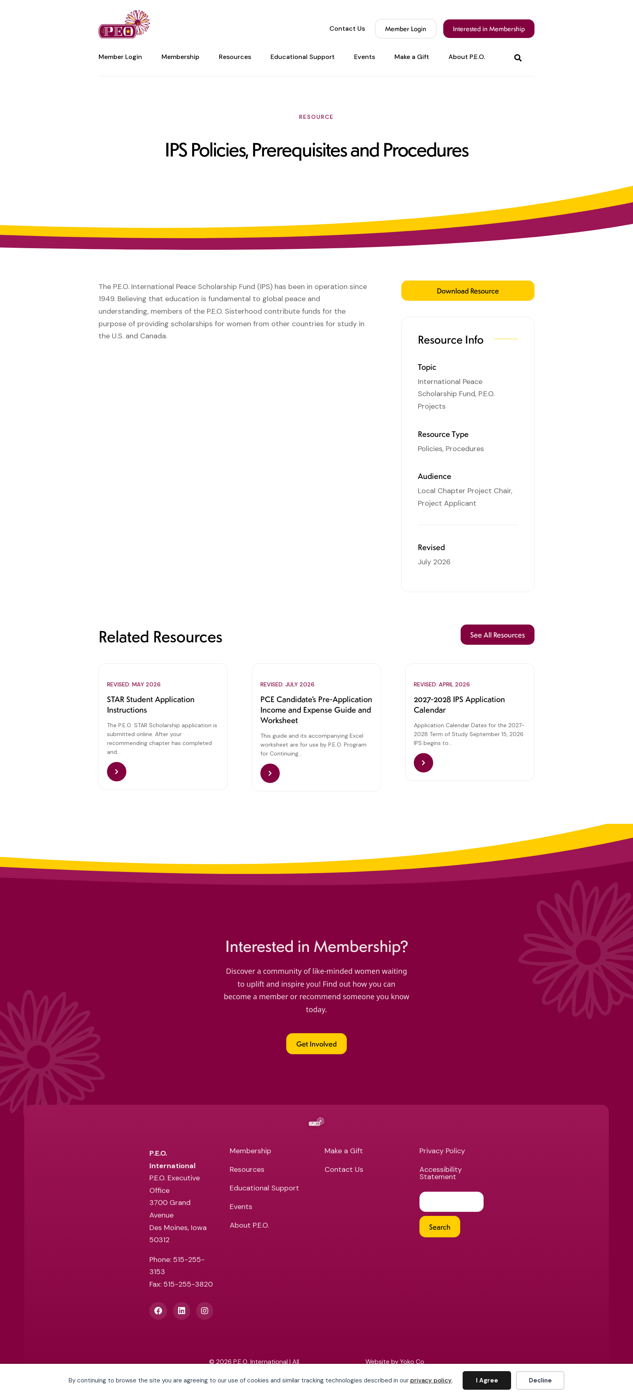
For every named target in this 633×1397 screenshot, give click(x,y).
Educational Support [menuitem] (302, 57)
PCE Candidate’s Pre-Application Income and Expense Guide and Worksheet (316, 710)
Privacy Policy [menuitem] (442, 1154)
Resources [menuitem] (235, 57)
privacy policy (431, 1380)
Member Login (405, 28)
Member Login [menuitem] (120, 57)
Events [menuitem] (364, 57)
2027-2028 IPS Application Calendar (459, 705)
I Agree (487, 1380)
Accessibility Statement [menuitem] (440, 1176)
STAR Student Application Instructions (151, 705)
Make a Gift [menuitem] (411, 57)
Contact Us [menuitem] (347, 28)
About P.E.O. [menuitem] (467, 57)
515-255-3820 (188, 1287)
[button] (519, 57)
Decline (540, 1380)
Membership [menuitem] (180, 57)
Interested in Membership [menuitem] (489, 28)
